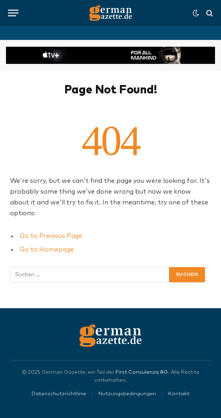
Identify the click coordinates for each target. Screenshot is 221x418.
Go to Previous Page (51, 236)
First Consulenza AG (141, 372)
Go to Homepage (47, 249)
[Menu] (13, 13)
